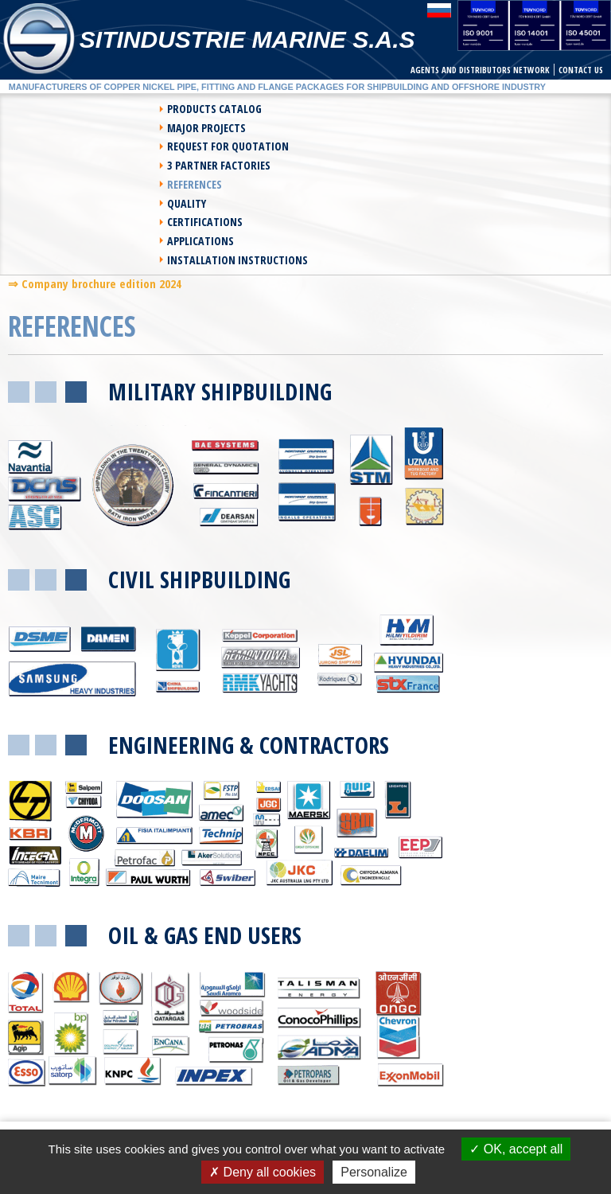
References (43, 146)
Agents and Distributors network (480, 70)
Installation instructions (239, 184)
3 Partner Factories (373, 127)
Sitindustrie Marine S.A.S (247, 39)
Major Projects (360, 108)
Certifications (53, 165)
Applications (354, 165)
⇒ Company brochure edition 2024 (94, 209)
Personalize (374, 1172)
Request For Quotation (77, 127)
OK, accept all (515, 1149)
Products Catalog (63, 108)
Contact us (580, 70)
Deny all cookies (262, 1172)
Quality (340, 146)
